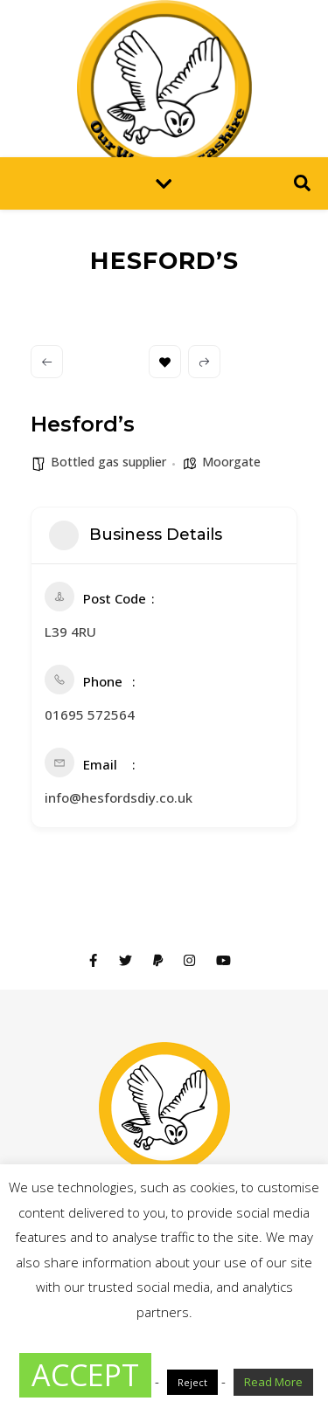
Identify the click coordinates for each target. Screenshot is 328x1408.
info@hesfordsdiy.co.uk (118, 797)
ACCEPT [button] (85, 1375)
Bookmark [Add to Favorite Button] (164, 362)
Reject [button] (192, 1382)
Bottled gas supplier (108, 461)
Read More (273, 1382)
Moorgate (231, 461)
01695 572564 (90, 714)
